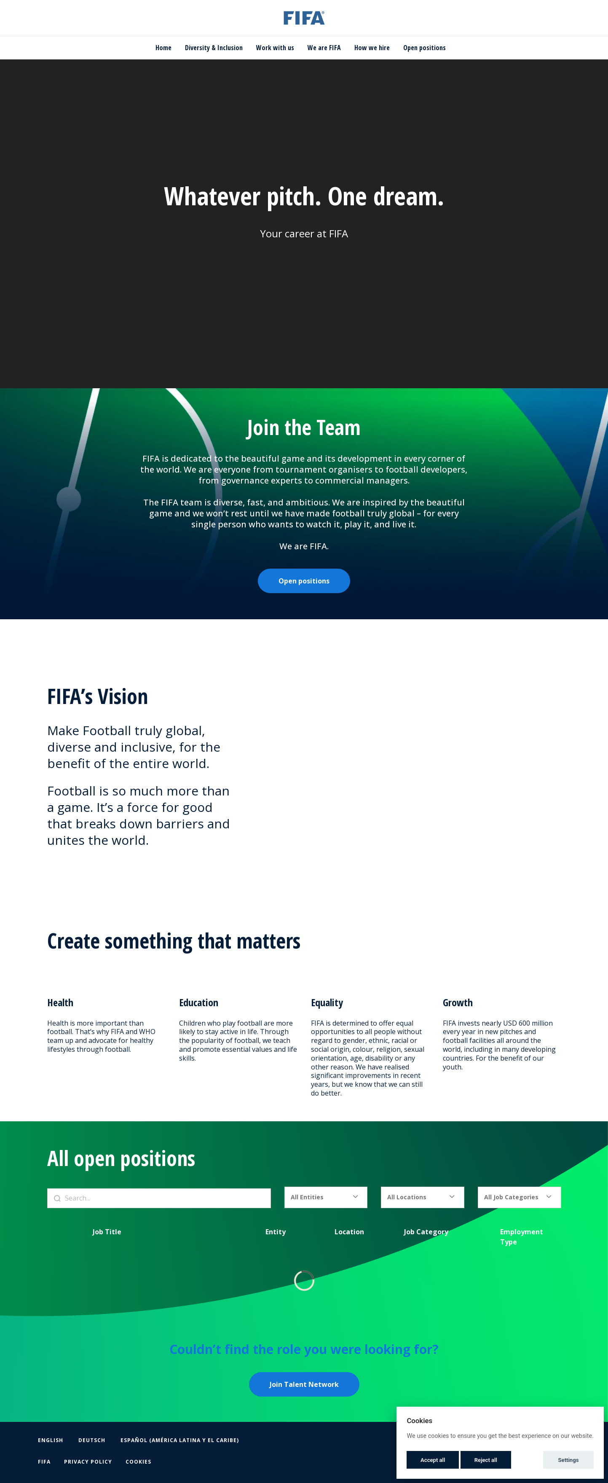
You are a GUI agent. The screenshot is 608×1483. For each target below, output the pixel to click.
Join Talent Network (304, 1384)
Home (163, 47)
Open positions (424, 47)
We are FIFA (324, 47)
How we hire (372, 47)
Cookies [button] (138, 1461)
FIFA (44, 1461)
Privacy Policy (88, 1461)
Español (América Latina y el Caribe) (180, 1440)
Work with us (275, 47)
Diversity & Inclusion (214, 47)
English (50, 1440)
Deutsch (91, 1440)
